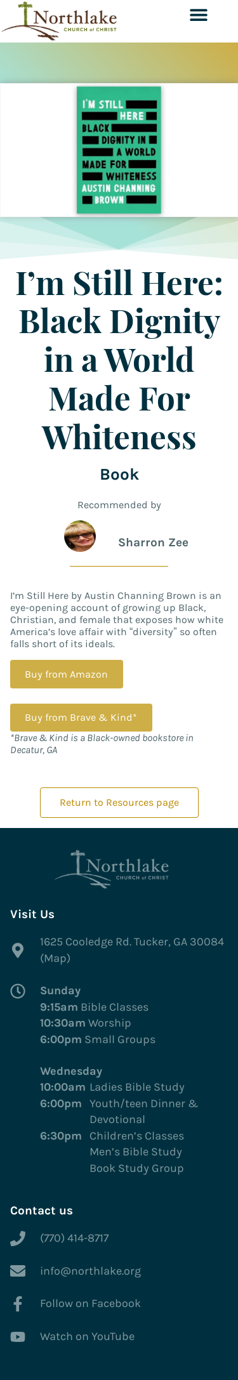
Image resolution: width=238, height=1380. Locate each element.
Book (119, 474)
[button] (198, 14)
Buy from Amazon (66, 674)
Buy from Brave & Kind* (81, 717)
